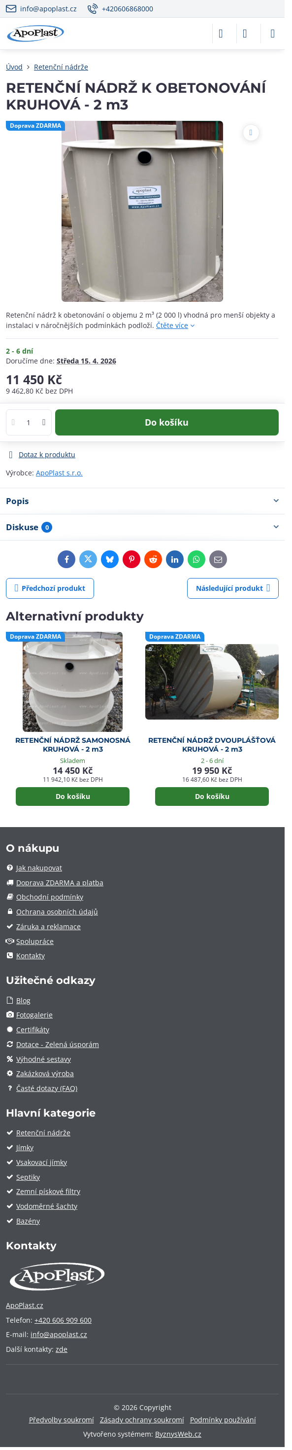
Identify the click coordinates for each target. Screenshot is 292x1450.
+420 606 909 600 (63, 1320)
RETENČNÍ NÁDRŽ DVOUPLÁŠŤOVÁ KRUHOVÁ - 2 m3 (212, 745)
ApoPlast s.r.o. (59, 472)
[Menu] (273, 33)
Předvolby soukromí (61, 1419)
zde (61, 1349)
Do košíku (167, 422)
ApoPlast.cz (24, 1305)
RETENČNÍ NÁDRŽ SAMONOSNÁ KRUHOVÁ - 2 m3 (72, 745)
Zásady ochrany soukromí (142, 1419)
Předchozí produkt (50, 588)
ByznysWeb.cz (178, 1434)
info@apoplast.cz (59, 1334)
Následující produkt (233, 588)
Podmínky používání (223, 1419)
